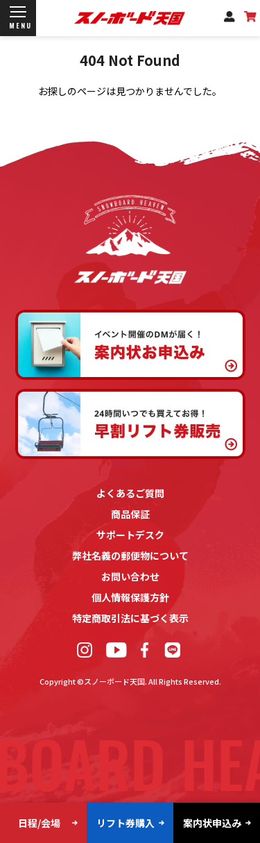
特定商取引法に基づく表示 (130, 618)
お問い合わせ (130, 576)
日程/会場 (39, 823)
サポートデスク (130, 535)
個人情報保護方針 (130, 597)
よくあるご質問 (130, 493)
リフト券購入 (125, 823)
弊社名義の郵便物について (130, 555)
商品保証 (130, 514)
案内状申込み (212, 823)
